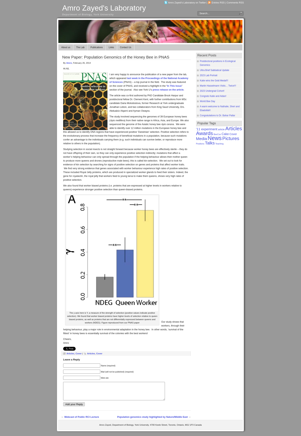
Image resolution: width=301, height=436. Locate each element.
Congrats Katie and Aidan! (213, 96)
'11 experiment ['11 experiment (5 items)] (206, 129)
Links (111, 47)
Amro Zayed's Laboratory (104, 8)
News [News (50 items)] (215, 138)
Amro (69, 63)
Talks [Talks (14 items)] (210, 143)
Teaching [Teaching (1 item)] (219, 144)
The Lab (80, 47)
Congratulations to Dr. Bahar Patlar (217, 115)
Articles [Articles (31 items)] (233, 128)
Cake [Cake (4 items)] (225, 134)
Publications (96, 47)
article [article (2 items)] (221, 129)
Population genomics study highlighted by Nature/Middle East (152, 420)
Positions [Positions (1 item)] (200, 144)
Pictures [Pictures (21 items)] (230, 138)
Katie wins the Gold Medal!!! (214, 80)
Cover (79, 353)
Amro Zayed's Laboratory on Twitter (187, 2)
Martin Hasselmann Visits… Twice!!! (218, 85)
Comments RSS (235, 2)
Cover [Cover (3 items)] (233, 134)
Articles (70, 353)
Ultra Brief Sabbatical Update (214, 70)
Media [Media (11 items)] (201, 138)
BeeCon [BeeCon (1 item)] (217, 134)
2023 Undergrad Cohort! (212, 91)
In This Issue (174, 86)
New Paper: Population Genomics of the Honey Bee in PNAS (115, 57)
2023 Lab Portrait (208, 75)
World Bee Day (207, 101)
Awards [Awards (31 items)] (204, 133)
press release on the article (168, 89)
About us (65, 47)
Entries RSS (218, 2)
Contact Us (125, 47)
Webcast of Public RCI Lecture (81, 420)
